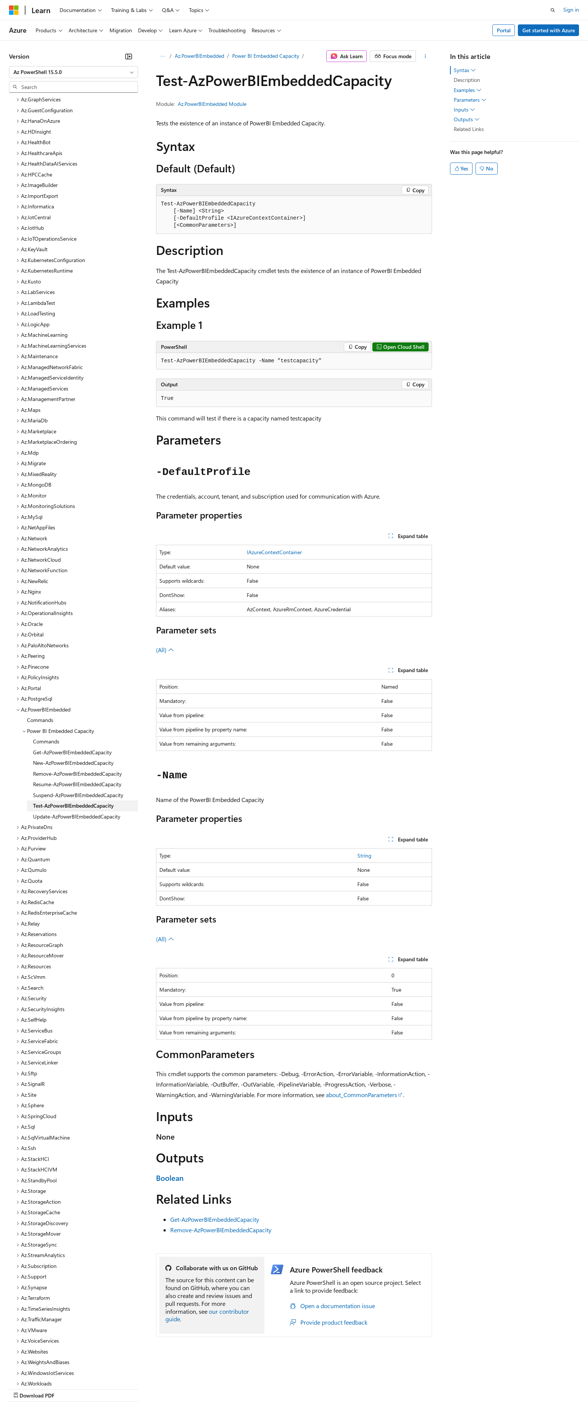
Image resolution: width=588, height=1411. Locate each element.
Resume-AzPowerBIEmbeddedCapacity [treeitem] (77, 719)
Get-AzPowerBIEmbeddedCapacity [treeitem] (72, 687)
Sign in (571, 9)
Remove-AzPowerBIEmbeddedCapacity (221, 1230)
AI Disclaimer (24, 1388)
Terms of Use (274, 1388)
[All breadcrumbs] (162, 56)
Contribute (134, 1388)
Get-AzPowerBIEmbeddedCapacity (214, 1219)
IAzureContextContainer (274, 552)
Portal (504, 30)
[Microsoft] (14, 10)
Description (467, 79)
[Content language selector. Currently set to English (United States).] (43, 1370)
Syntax (465, 70)
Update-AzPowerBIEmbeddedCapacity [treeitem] (76, 751)
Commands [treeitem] (40, 655)
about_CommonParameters (361, 1095)
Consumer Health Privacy (215, 1388)
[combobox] (73, 72)
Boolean (170, 1178)
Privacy (164, 1388)
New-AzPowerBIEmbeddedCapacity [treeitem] (73, 697)
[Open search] (552, 10)
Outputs (467, 119)
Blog (102, 1388)
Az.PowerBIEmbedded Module (212, 103)
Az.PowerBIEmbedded (199, 55)
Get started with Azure (548, 30)
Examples (468, 90)
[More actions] (425, 56)
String (364, 855)
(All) (165, 650)
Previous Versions (68, 1388)
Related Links (469, 129)
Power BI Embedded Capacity (265, 55)
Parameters (470, 99)
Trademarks (311, 1388)
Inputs (464, 109)
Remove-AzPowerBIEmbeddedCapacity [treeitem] (77, 708)
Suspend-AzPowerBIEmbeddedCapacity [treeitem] (78, 730)
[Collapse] (128, 56)
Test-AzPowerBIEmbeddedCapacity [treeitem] (73, 740)
